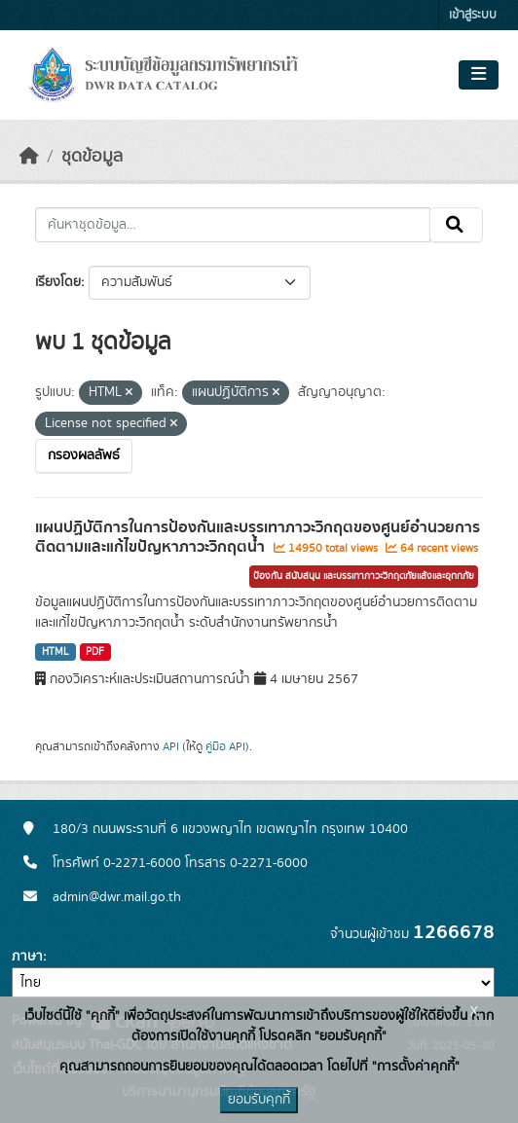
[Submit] (456, 224)
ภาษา (27, 956)
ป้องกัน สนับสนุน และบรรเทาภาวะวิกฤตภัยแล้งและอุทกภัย (363, 576)
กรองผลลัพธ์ (84, 455)
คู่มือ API (225, 746)
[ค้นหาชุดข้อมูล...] (232, 224)
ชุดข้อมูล (92, 156)
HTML (55, 652)
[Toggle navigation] (479, 75)
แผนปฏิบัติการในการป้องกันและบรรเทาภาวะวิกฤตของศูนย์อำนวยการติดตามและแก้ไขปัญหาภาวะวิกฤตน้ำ (257, 538)
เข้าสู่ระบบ (473, 15)
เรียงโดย (58, 282)
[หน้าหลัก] (29, 156)
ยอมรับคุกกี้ (259, 1099)
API (171, 746)
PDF (95, 652)
